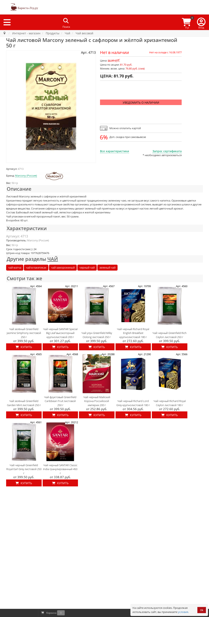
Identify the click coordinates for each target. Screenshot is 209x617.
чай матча (14, 267)
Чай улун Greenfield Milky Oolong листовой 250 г (96, 335)
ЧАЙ (52, 258)
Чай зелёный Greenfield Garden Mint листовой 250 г (24, 403)
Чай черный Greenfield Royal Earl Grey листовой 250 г (23, 469)
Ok (201, 610)
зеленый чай (107, 267)
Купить (24, 347)
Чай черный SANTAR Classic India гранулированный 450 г (60, 469)
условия (183, 612)
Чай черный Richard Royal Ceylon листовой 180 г (169, 403)
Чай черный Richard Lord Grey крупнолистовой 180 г (133, 403)
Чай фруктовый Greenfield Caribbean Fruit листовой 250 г (60, 401)
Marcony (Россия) (26, 175)
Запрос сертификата (167, 151)
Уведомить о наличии (141, 102)
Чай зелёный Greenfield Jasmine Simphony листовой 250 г (24, 333)
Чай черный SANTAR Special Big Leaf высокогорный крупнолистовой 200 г (60, 333)
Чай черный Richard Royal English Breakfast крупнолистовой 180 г (133, 333)
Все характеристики (114, 151)
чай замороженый (63, 267)
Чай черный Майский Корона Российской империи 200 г (96, 401)
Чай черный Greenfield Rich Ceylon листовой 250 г (169, 335)
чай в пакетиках (36, 267)
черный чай (87, 267)
